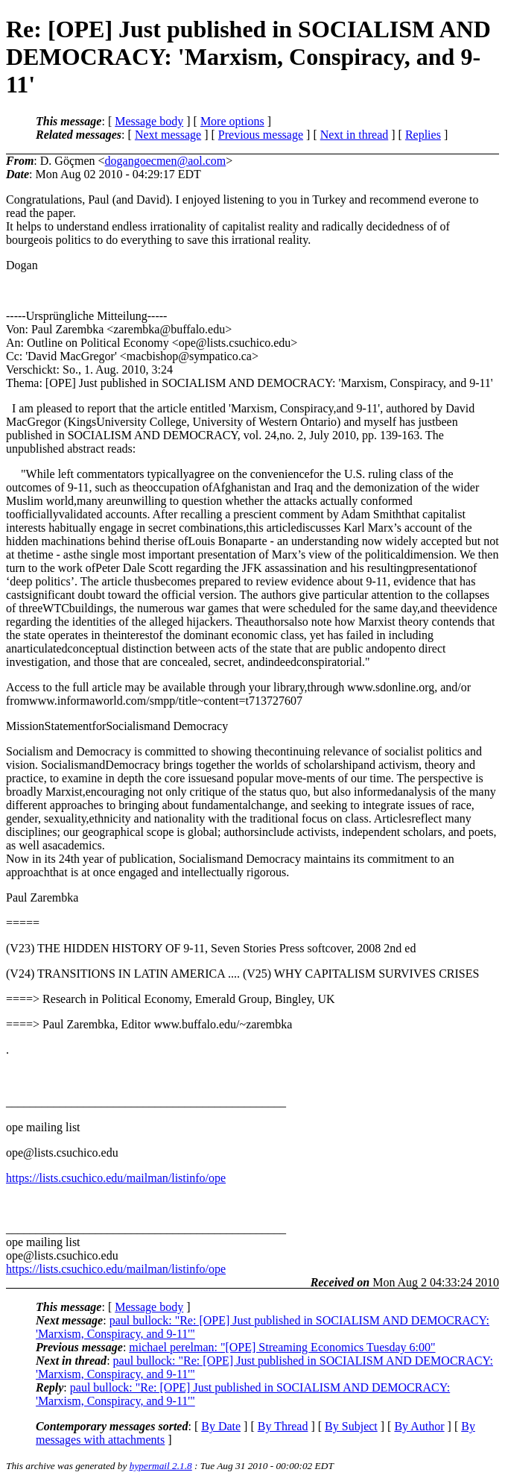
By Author (419, 1426)
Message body (149, 121)
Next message (168, 134)
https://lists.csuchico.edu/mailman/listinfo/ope (116, 1178)
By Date (221, 1426)
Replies (423, 134)
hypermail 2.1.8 (161, 1465)
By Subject (351, 1426)
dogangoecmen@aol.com (165, 160)
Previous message (260, 134)
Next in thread (354, 134)
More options (232, 121)
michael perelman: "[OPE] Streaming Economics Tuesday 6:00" (282, 1347)
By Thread (283, 1426)
